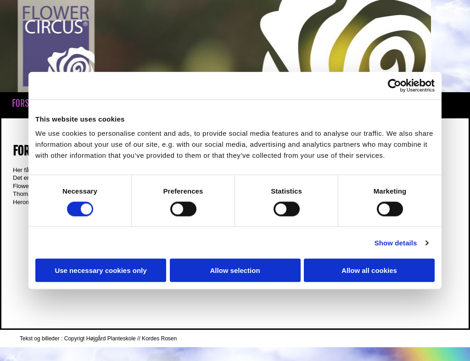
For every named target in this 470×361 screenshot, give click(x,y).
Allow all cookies (369, 270)
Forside (26, 103)
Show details (396, 242)
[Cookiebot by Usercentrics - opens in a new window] (394, 85)
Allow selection (235, 270)
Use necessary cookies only (100, 270)
